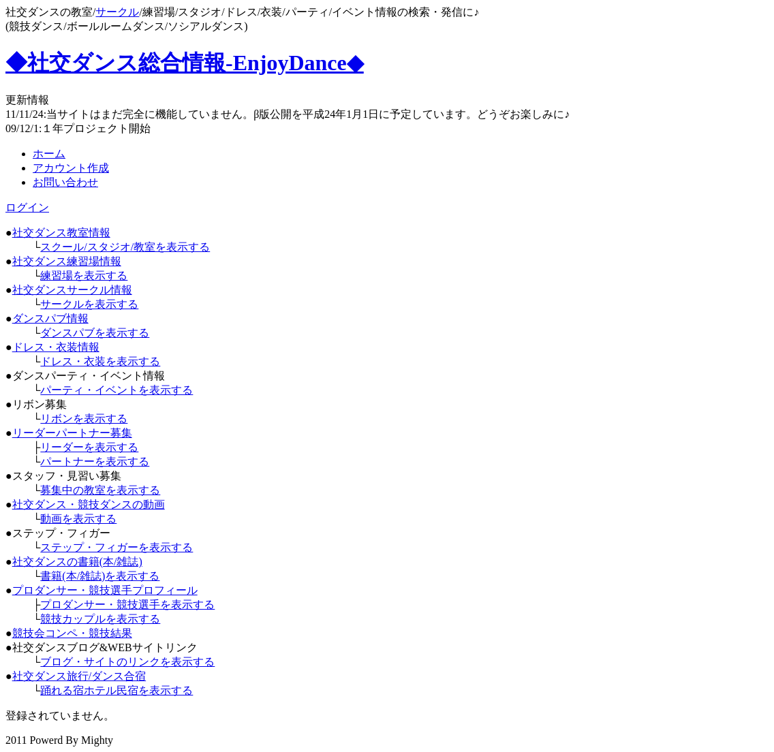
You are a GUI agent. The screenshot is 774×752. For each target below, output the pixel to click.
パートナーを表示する (94, 461)
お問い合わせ (65, 182)
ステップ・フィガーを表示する (116, 547)
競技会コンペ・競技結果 (72, 633)
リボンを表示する (83, 418)
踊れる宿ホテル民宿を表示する (116, 690)
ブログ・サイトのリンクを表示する (127, 662)
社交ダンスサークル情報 (72, 290)
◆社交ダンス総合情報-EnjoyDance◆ (184, 62)
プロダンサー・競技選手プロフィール (105, 590)
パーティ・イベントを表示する (116, 390)
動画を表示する (78, 518)
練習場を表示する (83, 275)
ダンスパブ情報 (50, 318)
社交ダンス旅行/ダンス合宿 (79, 676)
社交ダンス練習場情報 (66, 261)
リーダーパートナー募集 (72, 433)
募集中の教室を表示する (100, 490)
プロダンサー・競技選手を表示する (127, 604)
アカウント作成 (71, 168)
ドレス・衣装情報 (55, 347)
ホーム (49, 153)
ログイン (27, 207)
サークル (117, 12)
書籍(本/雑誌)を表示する (99, 576)
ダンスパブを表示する (94, 333)
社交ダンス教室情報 (61, 232)
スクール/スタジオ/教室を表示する (125, 247)
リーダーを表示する (89, 447)
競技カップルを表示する (100, 619)
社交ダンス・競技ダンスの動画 (88, 504)
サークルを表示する (89, 304)
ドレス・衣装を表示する (100, 361)
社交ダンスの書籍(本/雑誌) (77, 561)
